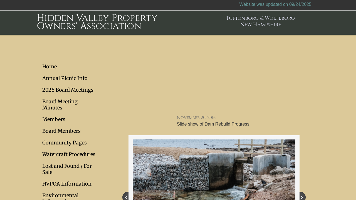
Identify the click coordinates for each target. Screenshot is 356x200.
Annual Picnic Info (65, 78)
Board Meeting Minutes (60, 104)
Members (53, 119)
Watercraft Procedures (68, 154)
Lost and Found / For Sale (67, 169)
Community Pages (64, 142)
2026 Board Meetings (67, 90)
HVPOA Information (67, 184)
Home (49, 66)
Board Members (61, 131)
